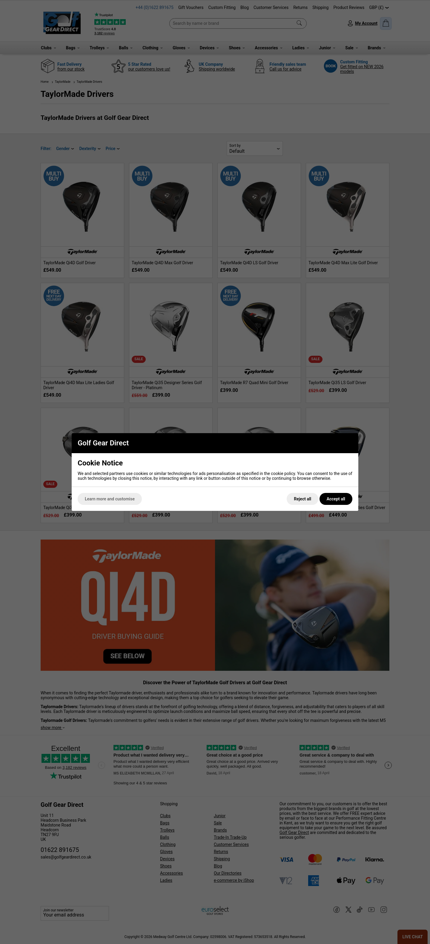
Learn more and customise (110, 499)
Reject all (302, 499)
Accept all (336, 499)
